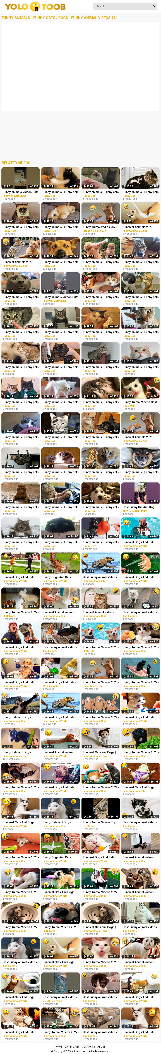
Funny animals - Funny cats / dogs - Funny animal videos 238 (21, 437)
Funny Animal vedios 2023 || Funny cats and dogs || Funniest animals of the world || (101, 227)
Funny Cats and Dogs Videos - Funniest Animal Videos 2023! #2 (59, 823)
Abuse (101, 1046)
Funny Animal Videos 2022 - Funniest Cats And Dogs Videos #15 (101, 892)
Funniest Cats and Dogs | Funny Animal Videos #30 (99, 927)
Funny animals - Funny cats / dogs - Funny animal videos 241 (61, 472)
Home (59, 1046)
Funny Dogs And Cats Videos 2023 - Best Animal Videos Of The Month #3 (60, 577)
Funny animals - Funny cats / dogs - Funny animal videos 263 (21, 542)
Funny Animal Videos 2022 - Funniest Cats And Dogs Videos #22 (61, 1032)
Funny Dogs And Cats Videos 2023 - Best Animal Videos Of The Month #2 (60, 858)
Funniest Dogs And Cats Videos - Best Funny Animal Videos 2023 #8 (21, 648)
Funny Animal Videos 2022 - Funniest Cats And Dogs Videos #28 (101, 788)
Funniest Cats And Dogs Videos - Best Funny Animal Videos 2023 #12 (61, 962)
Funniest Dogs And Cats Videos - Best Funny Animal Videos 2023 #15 (21, 577)
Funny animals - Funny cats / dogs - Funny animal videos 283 (61, 507)
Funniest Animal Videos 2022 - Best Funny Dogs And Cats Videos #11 (58, 753)
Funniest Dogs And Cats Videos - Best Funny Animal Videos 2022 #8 (61, 788)
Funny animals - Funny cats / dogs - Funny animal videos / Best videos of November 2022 (101, 332)
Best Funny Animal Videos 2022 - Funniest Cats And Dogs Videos (100, 577)
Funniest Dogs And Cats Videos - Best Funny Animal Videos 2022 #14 (21, 1032)
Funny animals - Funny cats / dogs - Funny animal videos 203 (101, 367)
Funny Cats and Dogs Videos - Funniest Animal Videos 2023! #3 (19, 718)
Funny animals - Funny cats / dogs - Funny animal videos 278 (21, 297)
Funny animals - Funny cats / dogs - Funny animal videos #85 (101, 507)
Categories (72, 1046)
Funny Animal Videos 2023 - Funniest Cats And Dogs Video (101, 683)
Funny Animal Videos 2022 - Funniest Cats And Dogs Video (21, 612)
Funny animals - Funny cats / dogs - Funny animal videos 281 (61, 192)
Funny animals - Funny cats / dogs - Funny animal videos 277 (101, 262)
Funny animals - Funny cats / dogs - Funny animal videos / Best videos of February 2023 (21, 507)
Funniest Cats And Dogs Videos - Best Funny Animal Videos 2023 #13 (61, 892)
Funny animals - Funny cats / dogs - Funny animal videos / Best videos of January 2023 (61, 332)
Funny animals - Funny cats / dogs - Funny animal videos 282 (61, 262)
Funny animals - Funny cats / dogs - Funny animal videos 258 (101, 472)
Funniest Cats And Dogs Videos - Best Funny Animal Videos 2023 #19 (21, 823)
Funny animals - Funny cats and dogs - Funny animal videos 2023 (21, 227)
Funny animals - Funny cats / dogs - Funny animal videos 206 (21, 402)
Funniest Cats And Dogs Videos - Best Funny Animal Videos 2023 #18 (21, 997)
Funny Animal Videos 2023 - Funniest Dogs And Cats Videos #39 (21, 788)
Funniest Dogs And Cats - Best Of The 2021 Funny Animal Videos (59, 683)
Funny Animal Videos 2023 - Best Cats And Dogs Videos (101, 648)
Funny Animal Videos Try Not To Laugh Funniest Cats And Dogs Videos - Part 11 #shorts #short (101, 823)
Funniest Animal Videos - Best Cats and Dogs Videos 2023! (61, 612)
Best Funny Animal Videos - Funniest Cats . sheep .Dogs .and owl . (61, 997)
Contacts (88, 1046)
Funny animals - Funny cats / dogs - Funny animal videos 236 (101, 192)
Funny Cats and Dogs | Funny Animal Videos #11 (19, 753)
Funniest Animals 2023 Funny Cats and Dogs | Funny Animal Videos (18, 262)
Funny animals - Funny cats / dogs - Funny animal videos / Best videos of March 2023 (61, 437)
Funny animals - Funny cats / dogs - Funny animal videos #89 (61, 542)
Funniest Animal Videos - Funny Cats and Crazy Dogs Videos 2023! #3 (101, 612)
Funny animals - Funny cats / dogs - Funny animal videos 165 (101, 402)
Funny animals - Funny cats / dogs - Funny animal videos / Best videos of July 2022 (21, 472)
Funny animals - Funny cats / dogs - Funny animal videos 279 (61, 367)
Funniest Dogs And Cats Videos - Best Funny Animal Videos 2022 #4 (21, 683)
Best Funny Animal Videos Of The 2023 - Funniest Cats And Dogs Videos (61, 648)
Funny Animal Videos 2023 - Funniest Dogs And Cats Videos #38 (21, 892)
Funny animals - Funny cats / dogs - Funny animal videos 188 (101, 297)
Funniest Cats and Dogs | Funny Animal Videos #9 (99, 753)
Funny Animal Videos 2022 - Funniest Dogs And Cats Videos (21, 927)
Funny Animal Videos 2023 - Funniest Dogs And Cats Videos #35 (21, 858)
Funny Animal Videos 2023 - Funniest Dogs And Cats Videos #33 (101, 962)
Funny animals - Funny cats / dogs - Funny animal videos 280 (61, 402)
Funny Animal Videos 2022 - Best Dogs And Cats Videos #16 (101, 718)
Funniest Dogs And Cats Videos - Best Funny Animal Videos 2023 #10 (101, 858)
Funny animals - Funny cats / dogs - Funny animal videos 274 (21, 332)
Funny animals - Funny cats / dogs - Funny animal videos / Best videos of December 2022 (101, 437)
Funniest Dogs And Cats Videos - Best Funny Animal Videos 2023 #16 (61, 718)
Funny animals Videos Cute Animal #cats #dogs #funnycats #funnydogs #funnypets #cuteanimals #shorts (21, 192)
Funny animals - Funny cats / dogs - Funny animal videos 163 (21, 367)
